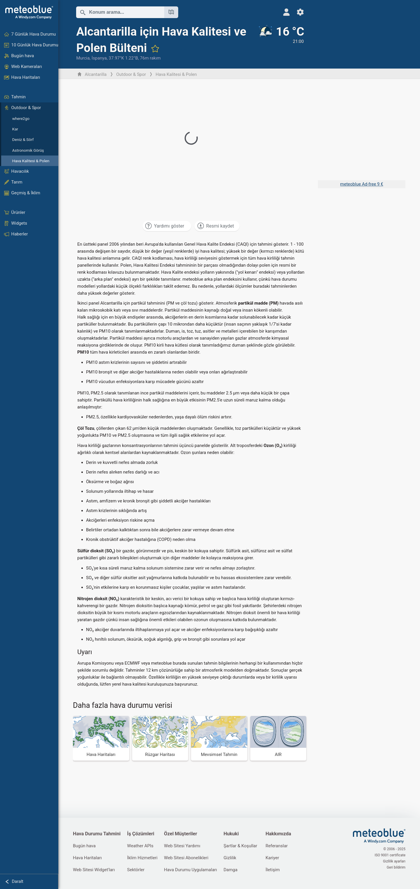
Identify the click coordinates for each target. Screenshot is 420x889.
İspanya (99, 58)
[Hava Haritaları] (101, 738)
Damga (230, 869)
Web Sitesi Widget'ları (94, 869)
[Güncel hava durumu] (281, 42)
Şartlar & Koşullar (240, 845)
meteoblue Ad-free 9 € (361, 184)
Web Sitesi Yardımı (182, 845)
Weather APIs (140, 845)
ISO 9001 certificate (389, 855)
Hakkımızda (278, 833)
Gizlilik (229, 857)
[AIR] (278, 738)
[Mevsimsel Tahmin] (219, 738)
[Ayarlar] (300, 12)
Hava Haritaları (87, 857)
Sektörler (136, 869)
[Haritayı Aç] (171, 12)
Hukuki (231, 833)
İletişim (272, 869)
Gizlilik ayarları (394, 861)
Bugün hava (84, 845)
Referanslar (276, 845)
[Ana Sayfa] (29, 12)
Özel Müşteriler (180, 833)
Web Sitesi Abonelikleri (186, 857)
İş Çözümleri (140, 833)
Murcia (83, 58)
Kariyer (272, 857)
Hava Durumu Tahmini (96, 833)
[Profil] (286, 12)
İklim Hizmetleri (142, 857)
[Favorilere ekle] (155, 48)
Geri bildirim (396, 867)
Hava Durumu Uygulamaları (190, 869)
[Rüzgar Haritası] (160, 738)
